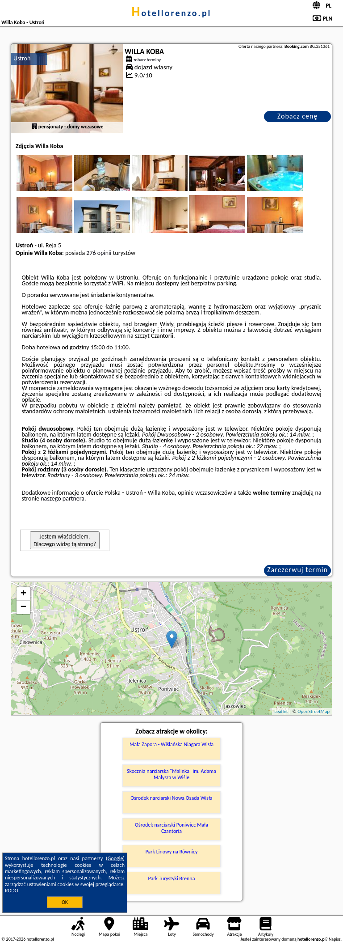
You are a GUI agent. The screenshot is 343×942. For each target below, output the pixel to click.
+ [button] (23, 594)
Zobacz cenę (297, 116)
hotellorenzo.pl (171, 13)
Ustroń (21, 58)
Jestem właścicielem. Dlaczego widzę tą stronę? (64, 540)
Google (115, 858)
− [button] (23, 607)
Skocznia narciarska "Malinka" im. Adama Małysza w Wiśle (171, 774)
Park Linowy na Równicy (172, 852)
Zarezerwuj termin (297, 569)
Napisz (335, 939)
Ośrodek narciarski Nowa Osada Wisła (171, 798)
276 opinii (98, 253)
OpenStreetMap (313, 711)
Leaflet (281, 711)
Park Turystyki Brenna (171, 878)
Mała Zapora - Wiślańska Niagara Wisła (171, 744)
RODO (11, 890)
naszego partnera (62, 498)
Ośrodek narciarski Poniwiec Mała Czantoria (171, 828)
